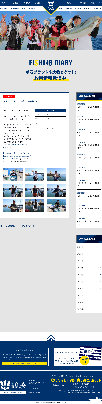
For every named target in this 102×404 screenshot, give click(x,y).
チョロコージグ (66, 8)
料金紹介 (27, 3)
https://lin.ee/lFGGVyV (11, 159)
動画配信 (16, 8)
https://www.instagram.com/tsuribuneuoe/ (17, 156)
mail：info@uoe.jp (58, 391)
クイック (98, 8)
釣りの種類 (82, 3)
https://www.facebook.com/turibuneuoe (16, 153)
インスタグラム (29, 8)
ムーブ (88, 8)
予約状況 (70, 3)
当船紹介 (16, 3)
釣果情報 (5, 3)
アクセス (5, 8)
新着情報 (38, 3)
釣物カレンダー (96, 3)
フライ (78, 8)
